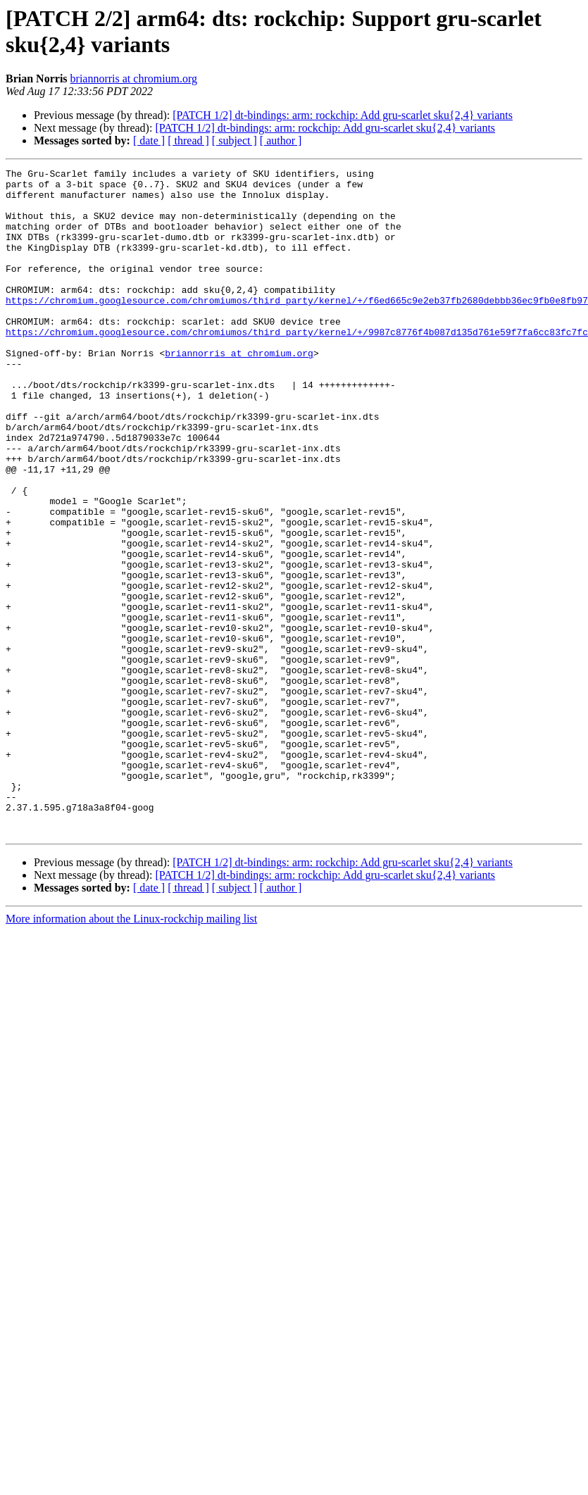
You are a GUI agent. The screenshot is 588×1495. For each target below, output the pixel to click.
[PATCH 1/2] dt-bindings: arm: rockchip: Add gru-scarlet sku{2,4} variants (343, 115)
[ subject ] (234, 140)
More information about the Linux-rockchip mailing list (131, 1052)
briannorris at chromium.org (134, 79)
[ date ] (149, 140)
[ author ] (281, 140)
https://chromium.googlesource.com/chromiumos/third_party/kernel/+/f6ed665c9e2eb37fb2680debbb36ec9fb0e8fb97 (297, 327)
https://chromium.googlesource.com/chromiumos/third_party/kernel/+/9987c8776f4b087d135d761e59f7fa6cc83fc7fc (297, 365)
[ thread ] (188, 140)
